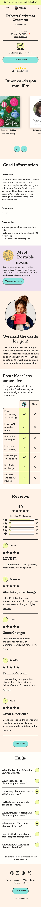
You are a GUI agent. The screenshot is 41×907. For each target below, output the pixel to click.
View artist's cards (13, 281)
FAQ (25, 880)
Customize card (20, 60)
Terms (32, 880)
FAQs (24, 859)
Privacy (17, 883)
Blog (25, 883)
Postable (22, 25)
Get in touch (20, 891)
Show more (20, 744)
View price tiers (20, 37)
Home (8, 880)
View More (7, 609)
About (17, 880)
